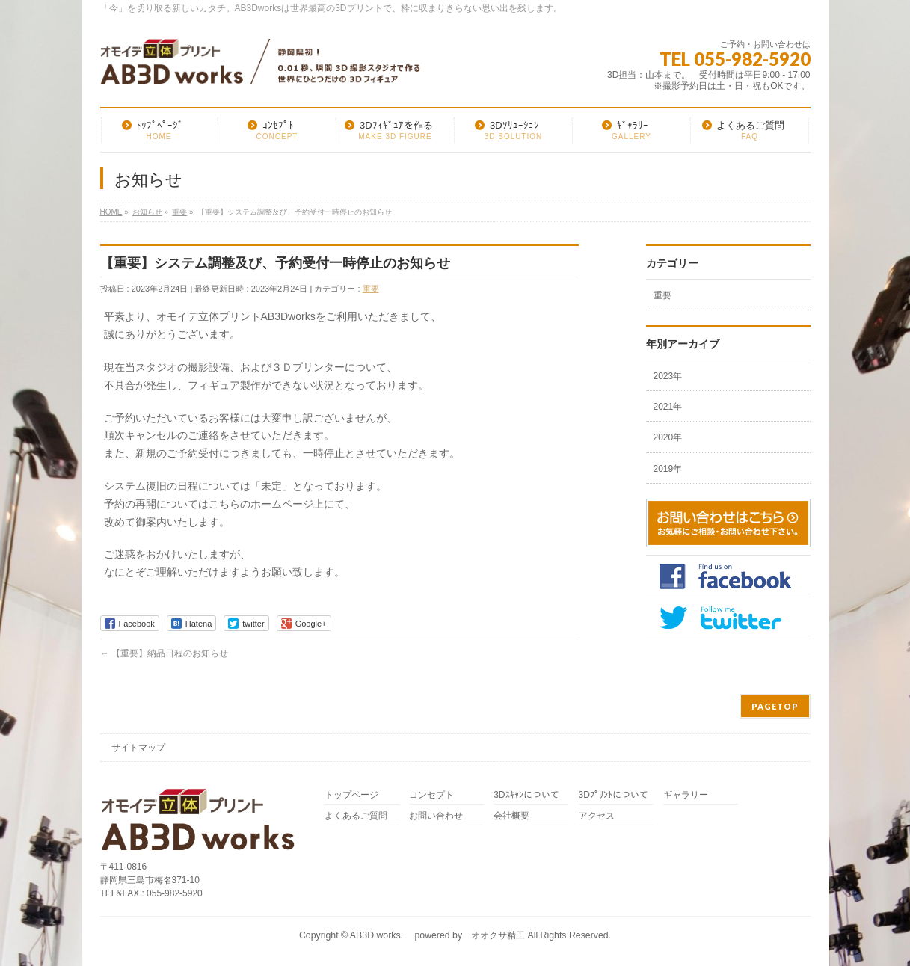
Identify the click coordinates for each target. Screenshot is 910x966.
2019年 (668, 469)
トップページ (351, 795)
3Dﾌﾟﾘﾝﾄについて (613, 795)
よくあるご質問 (356, 816)
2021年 (668, 407)
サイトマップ (138, 747)
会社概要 (511, 816)
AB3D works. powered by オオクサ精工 (437, 935)
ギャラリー (685, 795)
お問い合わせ (436, 816)
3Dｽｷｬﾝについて (526, 795)
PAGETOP (775, 706)
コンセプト (431, 795)
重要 (371, 288)
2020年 (668, 437)
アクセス (597, 816)
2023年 (668, 376)
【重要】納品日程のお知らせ (164, 653)
